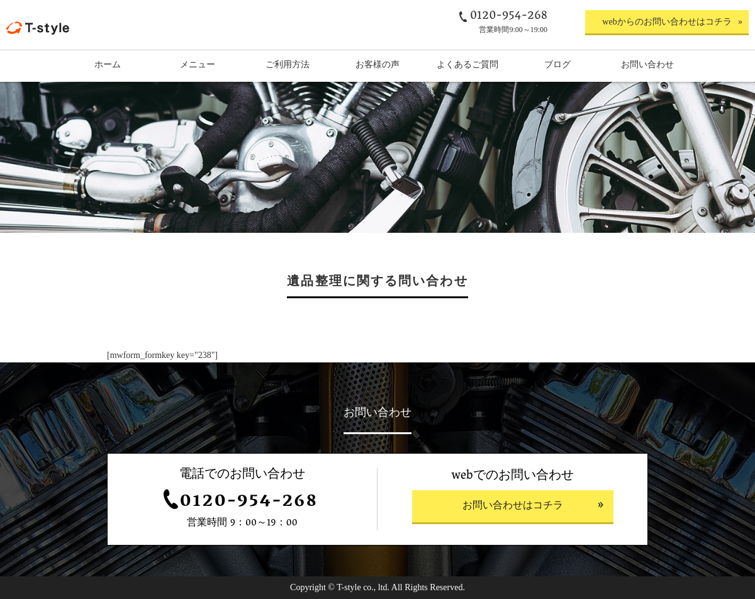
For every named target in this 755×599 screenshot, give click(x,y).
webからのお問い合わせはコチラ (666, 21)
